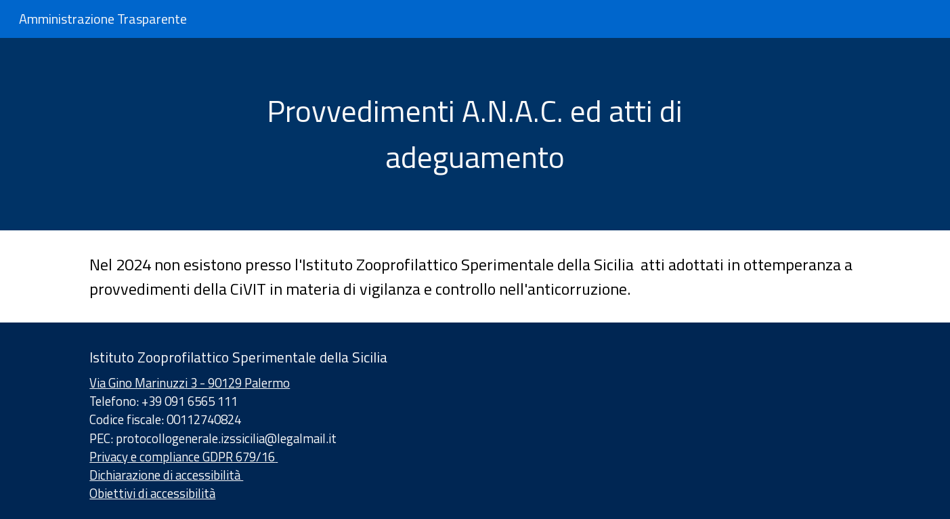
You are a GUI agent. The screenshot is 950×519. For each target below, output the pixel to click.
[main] (475, 134)
